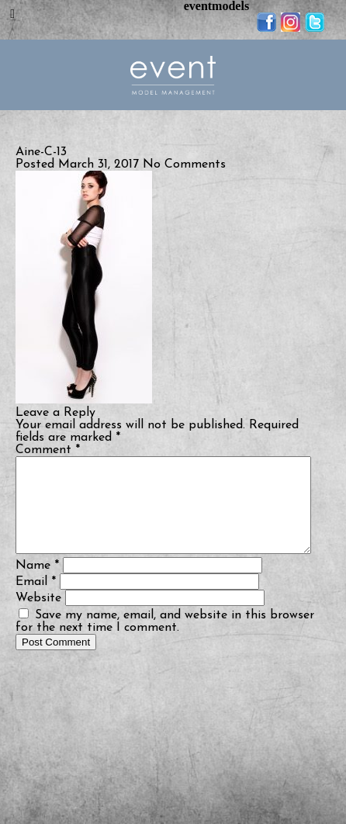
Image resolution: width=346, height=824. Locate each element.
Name (37, 584)
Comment (48, 450)
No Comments (184, 164)
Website (38, 617)
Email (36, 600)
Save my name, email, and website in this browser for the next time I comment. (165, 640)
